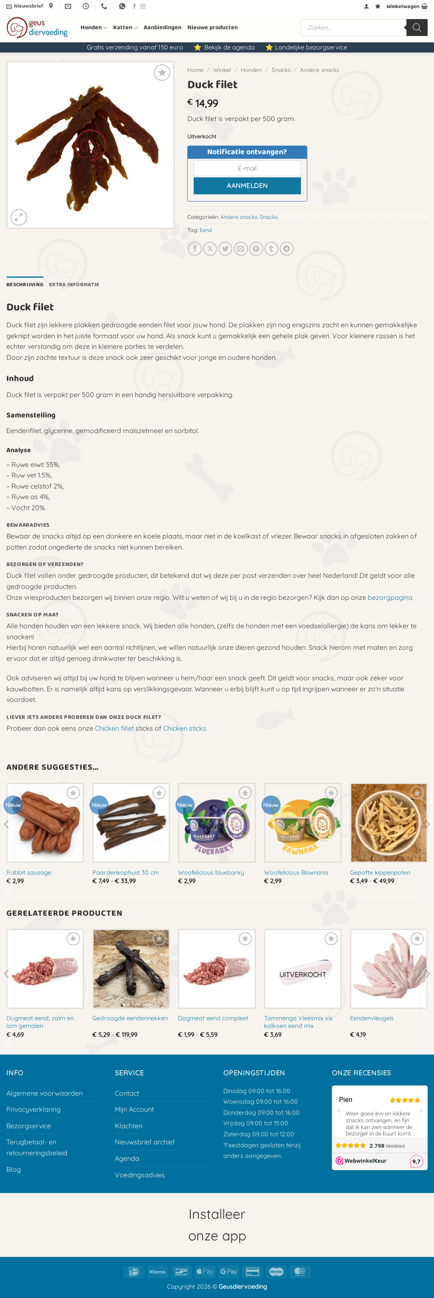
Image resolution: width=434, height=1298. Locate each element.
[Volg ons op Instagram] (142, 7)
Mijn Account (134, 1109)
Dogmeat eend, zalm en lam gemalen (40, 1022)
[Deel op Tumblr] (271, 249)
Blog (13, 1169)
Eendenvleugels (372, 1018)
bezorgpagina (390, 597)
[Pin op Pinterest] (256, 249)
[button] (24, 6)
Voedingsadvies (140, 1175)
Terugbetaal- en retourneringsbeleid (36, 1147)
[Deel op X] (210, 249)
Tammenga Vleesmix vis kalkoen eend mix (298, 1022)
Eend (206, 229)
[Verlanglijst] (378, 6)
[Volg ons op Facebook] (134, 7)
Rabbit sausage (28, 872)
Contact (127, 1093)
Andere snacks (319, 69)
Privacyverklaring (33, 1109)
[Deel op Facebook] (195, 249)
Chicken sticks (184, 728)
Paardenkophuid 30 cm (125, 872)
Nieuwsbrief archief (145, 1142)
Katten (125, 27)
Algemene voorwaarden (44, 1093)
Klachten (128, 1125)
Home (195, 69)
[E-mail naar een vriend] (241, 249)
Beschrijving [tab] (24, 284)
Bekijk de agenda (229, 47)
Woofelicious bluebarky (211, 872)
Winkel (222, 69)
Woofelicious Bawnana (296, 872)
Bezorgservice (28, 1125)
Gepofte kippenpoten (380, 872)
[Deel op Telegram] (287, 249)
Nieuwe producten (212, 27)
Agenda (127, 1158)
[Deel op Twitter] (225, 249)
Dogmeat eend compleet (213, 1018)
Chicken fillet (114, 728)
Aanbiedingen (162, 27)
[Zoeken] (417, 27)
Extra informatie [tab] (74, 284)
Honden (94, 27)
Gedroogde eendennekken (130, 1018)
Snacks (281, 69)
